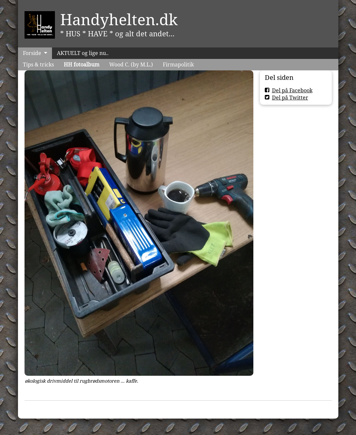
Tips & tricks (38, 64)
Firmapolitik (178, 64)
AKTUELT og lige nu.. (83, 53)
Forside (32, 53)
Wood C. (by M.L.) (131, 64)
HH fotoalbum (81, 64)
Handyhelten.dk (119, 19)
